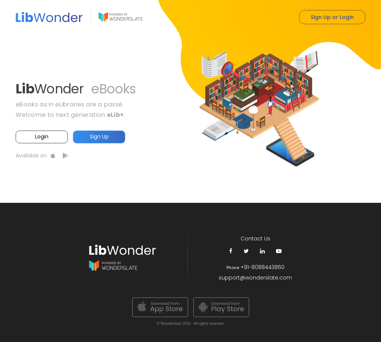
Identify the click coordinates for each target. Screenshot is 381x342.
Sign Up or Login (332, 17)
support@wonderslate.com (255, 277)
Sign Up (99, 136)
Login (41, 136)
